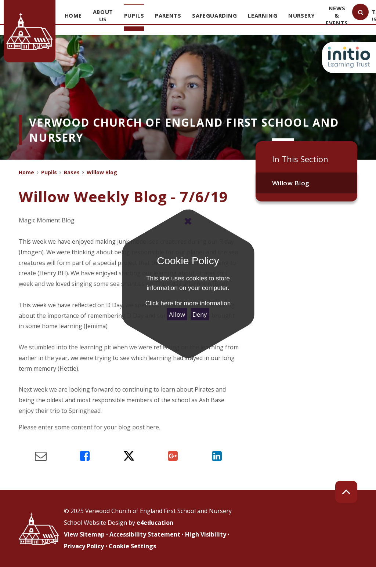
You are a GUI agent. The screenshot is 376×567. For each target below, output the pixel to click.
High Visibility (205, 534)
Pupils (49, 172)
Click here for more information (188, 303)
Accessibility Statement (144, 534)
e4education (155, 523)
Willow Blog (291, 183)
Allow (177, 314)
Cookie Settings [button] (132, 546)
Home (26, 172)
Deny (199, 314)
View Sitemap (84, 534)
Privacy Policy (84, 546)
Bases (72, 172)
